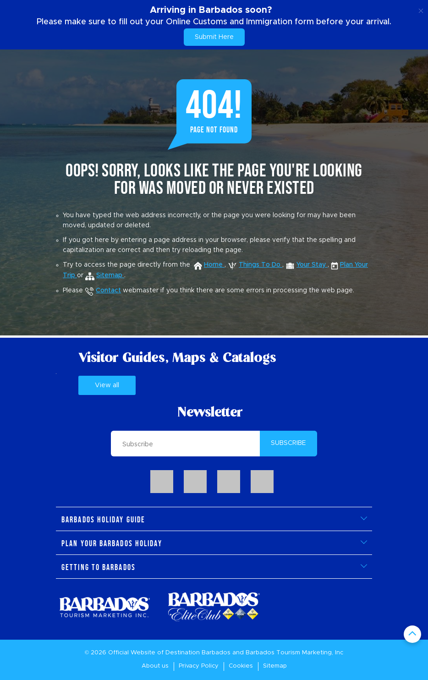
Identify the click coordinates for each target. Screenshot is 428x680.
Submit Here (214, 37)
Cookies (241, 666)
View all (107, 385)
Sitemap (275, 666)
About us (155, 666)
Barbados (216, 653)
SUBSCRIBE (288, 443)
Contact (103, 290)
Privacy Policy (199, 666)
